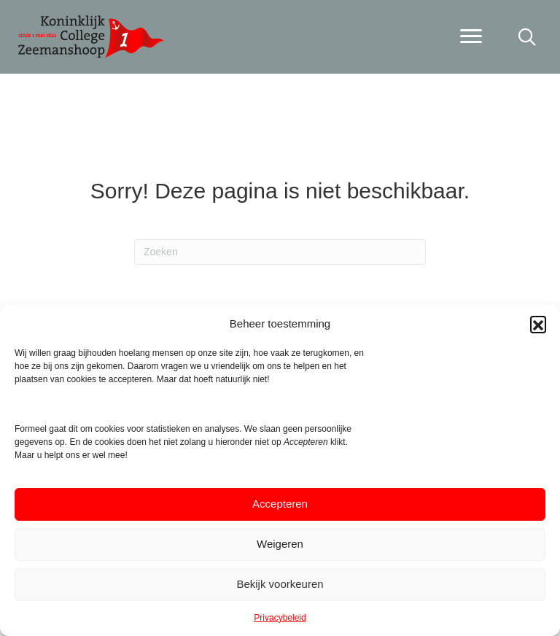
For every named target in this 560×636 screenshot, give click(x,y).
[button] (538, 324)
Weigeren (280, 544)
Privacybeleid (280, 618)
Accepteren (280, 503)
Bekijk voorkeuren (279, 584)
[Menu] (471, 36)
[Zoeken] (280, 252)
